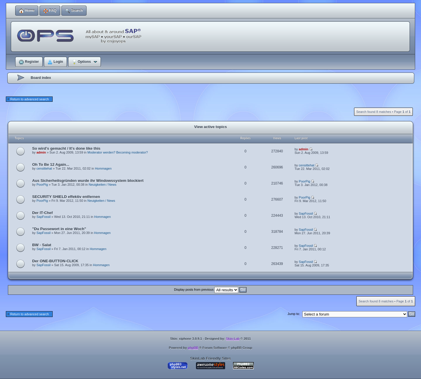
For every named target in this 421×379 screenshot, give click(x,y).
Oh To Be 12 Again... (50, 164)
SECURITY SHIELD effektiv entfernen (66, 196)
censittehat (44, 168)
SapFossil (44, 216)
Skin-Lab (232, 338)
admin (41, 152)
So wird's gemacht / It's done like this (66, 148)
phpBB (193, 347)
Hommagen (103, 168)
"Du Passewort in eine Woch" (59, 229)
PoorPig (42, 184)
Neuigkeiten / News (102, 184)
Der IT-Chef (42, 213)
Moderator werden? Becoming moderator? (117, 152)
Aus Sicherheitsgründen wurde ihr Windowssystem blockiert (88, 180)
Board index (41, 78)
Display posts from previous (210, 289)
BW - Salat (41, 245)
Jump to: (294, 314)
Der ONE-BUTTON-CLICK (55, 261)
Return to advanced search (29, 99)
